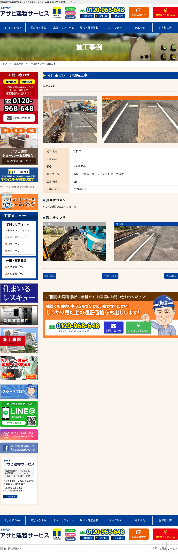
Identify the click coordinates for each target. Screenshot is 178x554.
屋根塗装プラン (15, 273)
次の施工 (171, 275)
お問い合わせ (113, 327)
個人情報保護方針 (13, 548)
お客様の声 (165, 27)
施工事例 (140, 27)
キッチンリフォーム (18, 230)
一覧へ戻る (110, 275)
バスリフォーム (15, 244)
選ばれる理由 (38, 27)
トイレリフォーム (17, 237)
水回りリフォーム (63, 27)
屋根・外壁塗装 (89, 27)
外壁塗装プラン (15, 266)
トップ (3, 63)
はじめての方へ (13, 27)
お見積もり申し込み (138, 327)
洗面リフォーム (15, 251)
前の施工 (49, 275)
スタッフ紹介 (114, 27)
